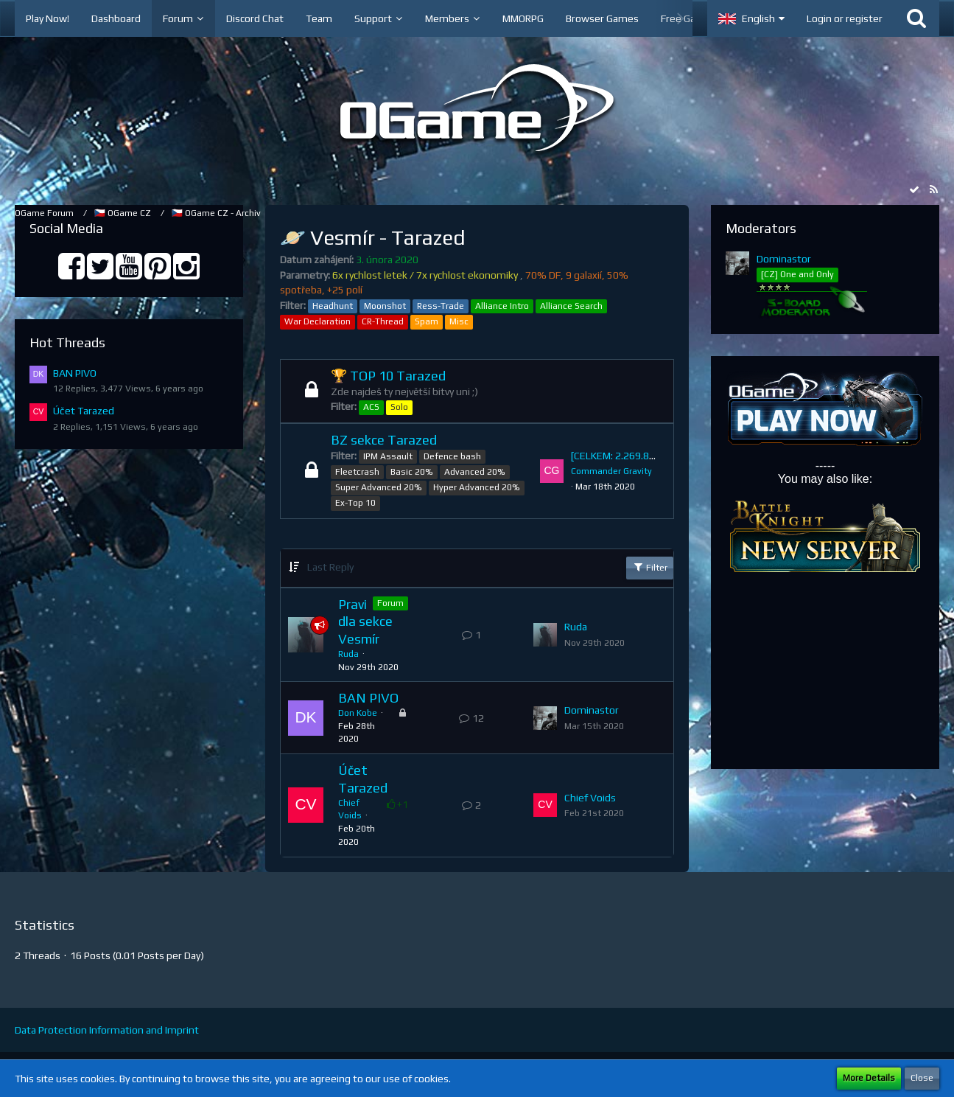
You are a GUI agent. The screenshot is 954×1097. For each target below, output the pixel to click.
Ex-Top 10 (355, 503)
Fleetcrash (357, 472)
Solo (399, 407)
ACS (371, 407)
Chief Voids (590, 798)
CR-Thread (383, 321)
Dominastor (591, 710)
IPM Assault (388, 456)
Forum (390, 603)
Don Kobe (357, 713)
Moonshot (385, 306)
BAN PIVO (75, 373)
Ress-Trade (440, 306)
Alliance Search (571, 306)
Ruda (348, 654)
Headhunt (332, 306)
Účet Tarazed (83, 411)
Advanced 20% (474, 472)
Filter (649, 567)
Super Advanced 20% (378, 487)
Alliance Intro (502, 306)
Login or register (845, 18)
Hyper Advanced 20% (476, 487)
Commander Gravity (611, 471)
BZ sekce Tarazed (384, 439)
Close (922, 1078)
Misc (459, 321)
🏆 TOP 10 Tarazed (388, 375)
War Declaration (317, 321)
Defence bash (452, 456)
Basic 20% (411, 472)
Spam (426, 321)
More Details (869, 1078)
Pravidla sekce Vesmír (365, 621)
